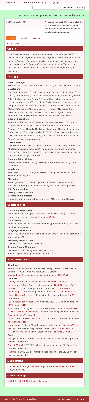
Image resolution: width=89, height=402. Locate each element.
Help (58, 399)
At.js (10, 308)
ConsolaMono (15, 345)
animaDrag (13, 291)
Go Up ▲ (81, 399)
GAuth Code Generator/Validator (24, 318)
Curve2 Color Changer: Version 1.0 (25, 366)
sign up (55, 2)
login (45, 2)
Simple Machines (38, 381)
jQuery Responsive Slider (20, 302)
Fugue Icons (14, 268)
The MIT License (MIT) (59, 281)
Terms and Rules (68, 399)
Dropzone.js (14, 325)
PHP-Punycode (15, 332)
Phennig (12, 352)
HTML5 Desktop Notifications (22, 311)
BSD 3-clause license (63, 366)
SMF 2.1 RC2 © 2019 (18, 381)
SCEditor (12, 288)
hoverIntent (13, 285)
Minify (11, 328)
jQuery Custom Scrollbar (20, 295)
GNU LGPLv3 (61, 275)
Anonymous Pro (16, 338)
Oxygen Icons (14, 275)
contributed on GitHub (45, 217)
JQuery (11, 281)
